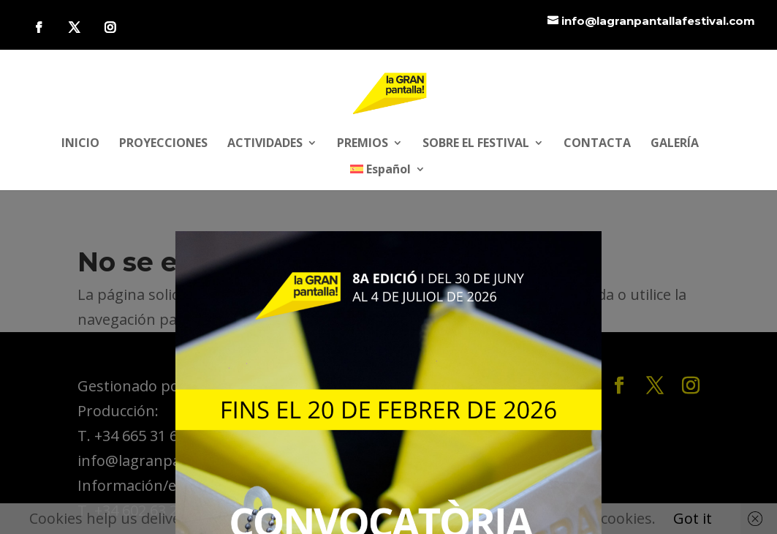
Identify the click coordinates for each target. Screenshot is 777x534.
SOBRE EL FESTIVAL (475, 144)
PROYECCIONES (163, 144)
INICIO (80, 144)
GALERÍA (675, 144)
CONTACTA (597, 144)
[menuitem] (388, 177)
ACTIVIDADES (265, 144)
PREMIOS (362, 144)
